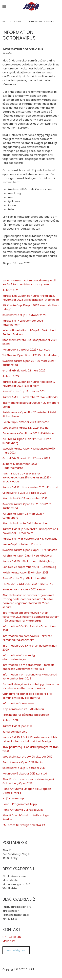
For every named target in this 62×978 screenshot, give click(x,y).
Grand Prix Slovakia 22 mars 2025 (23, 370)
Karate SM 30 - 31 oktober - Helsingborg (28, 561)
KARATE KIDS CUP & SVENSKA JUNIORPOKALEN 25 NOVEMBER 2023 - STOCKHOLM (27, 477)
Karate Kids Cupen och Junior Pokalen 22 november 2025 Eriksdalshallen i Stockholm (30, 298)
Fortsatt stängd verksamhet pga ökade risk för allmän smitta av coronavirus (30, 686)
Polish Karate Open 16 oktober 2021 (25, 572)
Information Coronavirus (18, 703)
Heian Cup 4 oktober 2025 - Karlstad (26, 350)
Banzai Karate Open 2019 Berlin (22, 762)
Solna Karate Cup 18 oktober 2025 (24, 315)
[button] (4, 6)
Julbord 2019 (10, 720)
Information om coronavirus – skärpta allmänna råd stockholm (27, 638)
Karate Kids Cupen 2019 (17, 726)
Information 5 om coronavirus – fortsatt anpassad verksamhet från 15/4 (28, 667)
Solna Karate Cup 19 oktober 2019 (23, 768)
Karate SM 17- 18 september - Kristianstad (29, 539)
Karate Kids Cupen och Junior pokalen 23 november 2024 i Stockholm (29, 384)
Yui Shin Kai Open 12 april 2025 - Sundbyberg (30, 355)
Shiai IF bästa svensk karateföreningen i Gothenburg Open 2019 (28, 781)
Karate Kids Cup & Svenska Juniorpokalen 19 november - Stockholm (30, 531)
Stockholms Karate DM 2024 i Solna (25, 428)
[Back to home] (31, 6)
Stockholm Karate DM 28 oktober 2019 (27, 757)
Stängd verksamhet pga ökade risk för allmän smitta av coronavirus (27, 696)
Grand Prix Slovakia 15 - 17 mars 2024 (26, 458)
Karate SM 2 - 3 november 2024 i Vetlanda (30, 397)
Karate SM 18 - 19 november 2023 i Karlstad (30, 487)
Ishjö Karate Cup (13, 798)
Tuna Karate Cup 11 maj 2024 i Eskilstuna (28, 433)
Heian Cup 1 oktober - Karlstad (22, 544)
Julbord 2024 (11, 376)
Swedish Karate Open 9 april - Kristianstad (29, 550)
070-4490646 (11, 937)
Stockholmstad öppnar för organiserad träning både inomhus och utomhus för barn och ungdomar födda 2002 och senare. (28, 601)
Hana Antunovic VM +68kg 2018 (22, 810)
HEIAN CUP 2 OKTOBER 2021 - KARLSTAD (28, 584)
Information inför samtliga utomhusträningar (19, 657)
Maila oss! (8, 941)
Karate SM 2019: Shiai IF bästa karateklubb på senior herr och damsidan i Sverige (29, 739)
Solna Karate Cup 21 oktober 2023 (24, 493)
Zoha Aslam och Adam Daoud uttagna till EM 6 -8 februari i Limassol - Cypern (29, 282)
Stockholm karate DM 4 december (25, 523)
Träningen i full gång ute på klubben (25, 715)
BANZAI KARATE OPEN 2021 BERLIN (23, 589)
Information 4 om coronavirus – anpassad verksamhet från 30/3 (29, 676)
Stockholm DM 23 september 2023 (24, 498)
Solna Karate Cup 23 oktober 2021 (24, 578)
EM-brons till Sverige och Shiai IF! (23, 825)
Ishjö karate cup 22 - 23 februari (23, 709)
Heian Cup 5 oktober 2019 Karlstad (24, 773)
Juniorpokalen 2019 (14, 732)
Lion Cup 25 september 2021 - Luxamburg (29, 567)
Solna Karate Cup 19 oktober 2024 (24, 391)
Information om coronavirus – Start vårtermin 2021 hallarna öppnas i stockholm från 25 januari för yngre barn (30, 617)
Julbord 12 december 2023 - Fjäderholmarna (20, 466)
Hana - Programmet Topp (19, 804)
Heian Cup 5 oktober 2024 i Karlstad (25, 422)
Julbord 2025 (10, 290)
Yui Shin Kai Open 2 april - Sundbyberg (27, 556)
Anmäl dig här (16, 950)
